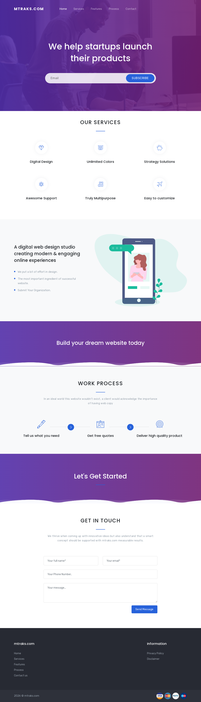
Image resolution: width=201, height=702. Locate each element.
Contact (131, 9)
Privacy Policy (155, 653)
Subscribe (140, 78)
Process (114, 9)
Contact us (21, 675)
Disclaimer (153, 659)
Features (96, 9)
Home (63, 9)
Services (79, 9)
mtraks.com (29, 8)
